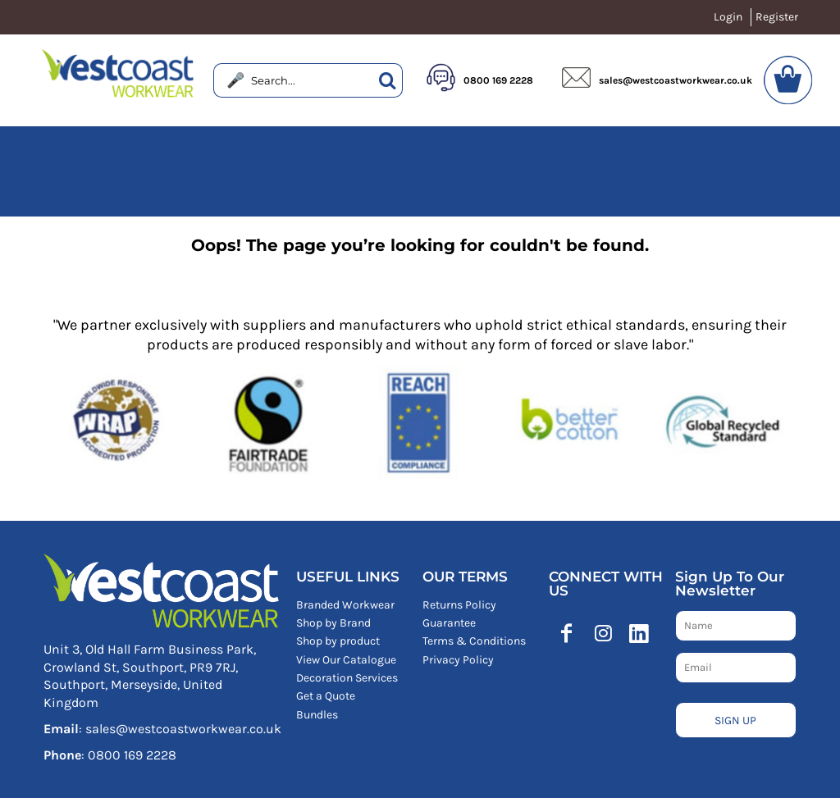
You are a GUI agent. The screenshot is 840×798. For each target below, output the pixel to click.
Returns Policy (459, 605)
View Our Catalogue (346, 660)
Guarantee (449, 623)
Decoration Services (347, 678)
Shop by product (338, 641)
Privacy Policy (458, 660)
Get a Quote (325, 696)
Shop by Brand (333, 623)
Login (728, 17)
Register (777, 17)
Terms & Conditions (474, 641)
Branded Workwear (345, 605)
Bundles (317, 715)
